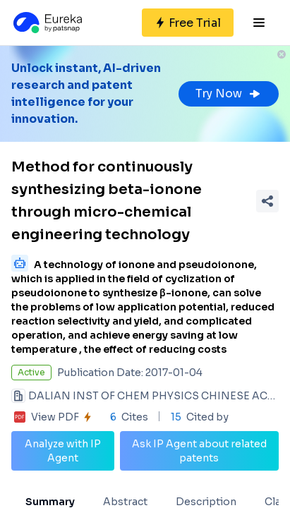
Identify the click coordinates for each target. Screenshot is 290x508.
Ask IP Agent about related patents (199, 450)
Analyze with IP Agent (63, 450)
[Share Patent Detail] (267, 201)
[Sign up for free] (188, 22)
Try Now (228, 93)
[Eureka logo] (46, 22)
